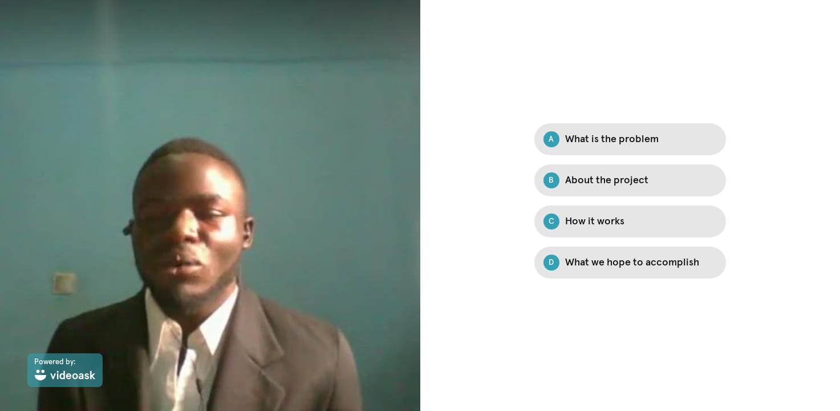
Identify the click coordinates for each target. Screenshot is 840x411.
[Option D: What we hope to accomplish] (630, 263)
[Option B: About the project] (630, 180)
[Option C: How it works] (630, 221)
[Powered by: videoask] (65, 370)
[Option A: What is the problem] (630, 139)
